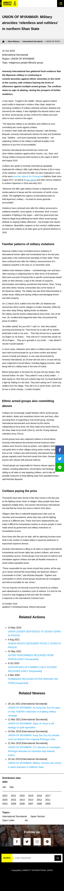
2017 (48, 796)
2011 (48, 800)
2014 (22, 800)
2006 (39, 804)
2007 (30, 804)
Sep (12, 787)
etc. (27, 820)
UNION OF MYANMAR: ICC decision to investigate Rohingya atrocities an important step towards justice (34, 751)
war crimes (31, 180)
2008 (22, 804)
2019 (30, 796)
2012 (39, 800)
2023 (5, 782)
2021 (13, 796)
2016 (5, 800)
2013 (30, 800)
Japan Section (37, 816)
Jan (4, 787)
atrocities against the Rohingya (27, 176)
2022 (5, 796)
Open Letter (8, 820)
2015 (13, 800)
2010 (5, 804)
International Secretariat (32, 41)
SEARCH (7, 858)
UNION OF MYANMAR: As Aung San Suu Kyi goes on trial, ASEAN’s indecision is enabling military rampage (34, 711)
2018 (39, 796)
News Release (14, 41)
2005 (48, 804)
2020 (22, 796)
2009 (13, 804)
